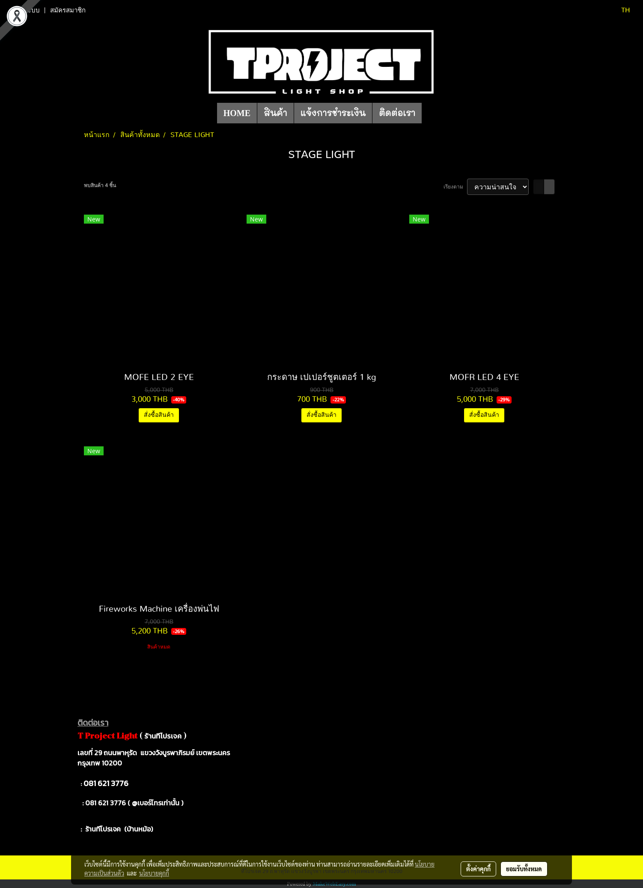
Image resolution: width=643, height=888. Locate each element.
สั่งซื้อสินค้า (159, 415)
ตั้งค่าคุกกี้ (478, 869)
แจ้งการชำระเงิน (333, 113)
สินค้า (275, 113)
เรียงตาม (455, 186)
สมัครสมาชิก (68, 10)
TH (620, 10)
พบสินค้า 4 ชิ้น (100, 185)
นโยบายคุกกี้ (154, 873)
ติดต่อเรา (397, 113)
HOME (236, 113)
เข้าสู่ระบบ (25, 10)
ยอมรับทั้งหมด (524, 869)
